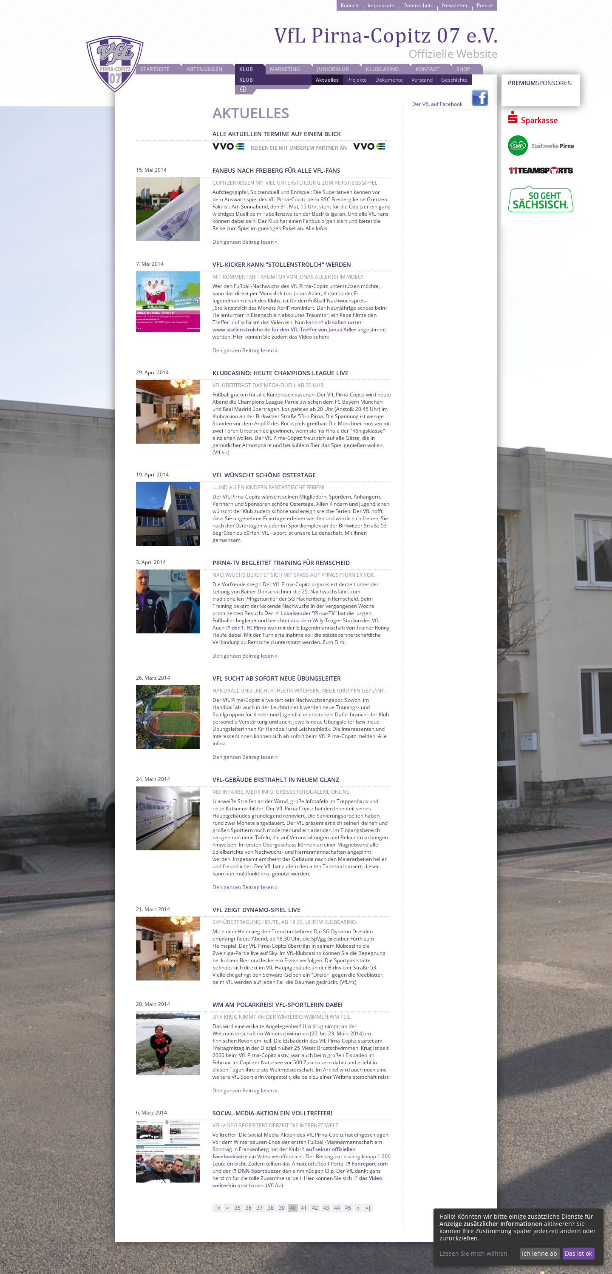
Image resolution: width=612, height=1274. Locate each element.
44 (337, 1207)
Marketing (285, 69)
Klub (246, 69)
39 (282, 1207)
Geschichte (454, 79)
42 (315, 1207)
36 (249, 1207)
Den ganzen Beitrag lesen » (245, 241)
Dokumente (389, 79)
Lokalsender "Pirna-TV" (308, 613)
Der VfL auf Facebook (437, 104)
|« (217, 1207)
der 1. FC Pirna (249, 627)
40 (293, 1207)
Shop (463, 69)
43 (326, 1207)
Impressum (381, 5)
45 (348, 1207)
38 (271, 1207)
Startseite (155, 69)
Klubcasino (382, 69)
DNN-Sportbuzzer (259, 1170)
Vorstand (422, 79)
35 (238, 1207)
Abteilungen (204, 69)
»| (368, 1207)
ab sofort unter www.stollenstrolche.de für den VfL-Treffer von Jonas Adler (287, 326)
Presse (485, 5)
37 (260, 1207)
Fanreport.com (370, 1163)
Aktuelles (327, 79)
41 (304, 1207)
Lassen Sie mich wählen (473, 1253)
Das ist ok (578, 1253)
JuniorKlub (333, 69)
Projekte (357, 79)
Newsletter (455, 5)
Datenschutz (418, 5)
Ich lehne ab (539, 1253)
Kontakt (350, 5)
